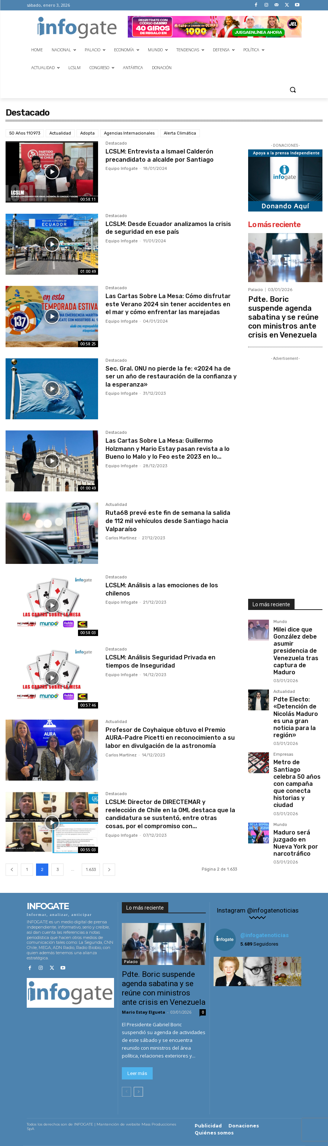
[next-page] (109, 869)
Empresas (283, 696)
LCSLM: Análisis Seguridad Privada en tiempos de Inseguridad (166, 661)
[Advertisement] (285, 454)
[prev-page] (12, 869)
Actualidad (60, 133)
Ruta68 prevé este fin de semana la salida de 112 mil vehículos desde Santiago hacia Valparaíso (163, 521)
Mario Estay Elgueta (143, 1012)
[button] (293, 89)
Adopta (87, 133)
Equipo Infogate (121, 168)
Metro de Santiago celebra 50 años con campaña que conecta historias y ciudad (296, 713)
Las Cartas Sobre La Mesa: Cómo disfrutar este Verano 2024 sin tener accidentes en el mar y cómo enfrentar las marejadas (169, 308)
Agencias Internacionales (129, 133)
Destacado (116, 143)
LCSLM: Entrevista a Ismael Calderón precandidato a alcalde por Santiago (165, 155)
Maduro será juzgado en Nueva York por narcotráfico (297, 755)
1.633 (91, 869)
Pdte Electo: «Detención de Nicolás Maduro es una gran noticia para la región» (297, 666)
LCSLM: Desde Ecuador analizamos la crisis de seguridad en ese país (165, 228)
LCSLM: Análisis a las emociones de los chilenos (168, 589)
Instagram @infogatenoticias (258, 910)
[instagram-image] (228, 971)
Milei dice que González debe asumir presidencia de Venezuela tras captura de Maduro (295, 619)
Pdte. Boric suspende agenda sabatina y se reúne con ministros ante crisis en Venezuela (284, 306)
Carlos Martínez (121, 538)
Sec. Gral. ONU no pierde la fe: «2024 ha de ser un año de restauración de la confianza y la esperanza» (169, 376)
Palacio (255, 290)
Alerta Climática (180, 133)
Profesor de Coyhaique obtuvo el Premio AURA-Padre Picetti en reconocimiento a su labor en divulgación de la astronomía (159, 742)
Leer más (137, 1073)
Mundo (280, 602)
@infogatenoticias (264, 935)
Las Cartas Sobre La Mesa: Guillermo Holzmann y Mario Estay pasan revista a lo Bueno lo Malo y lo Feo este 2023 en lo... (170, 452)
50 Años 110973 (25, 133)
